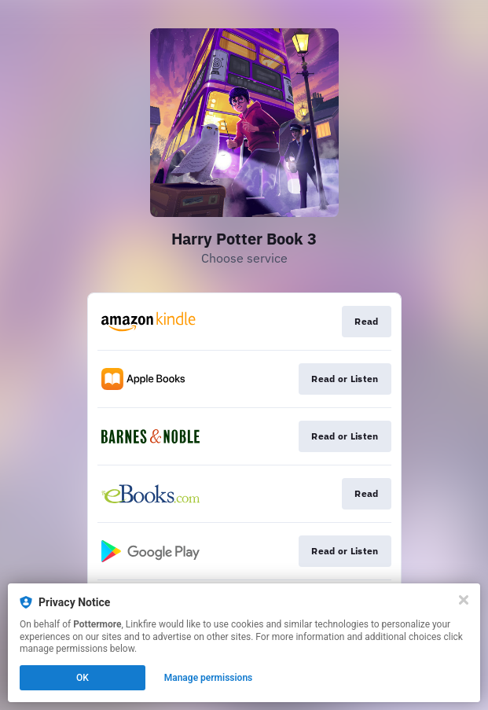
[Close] (463, 600)
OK (82, 677)
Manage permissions (208, 677)
